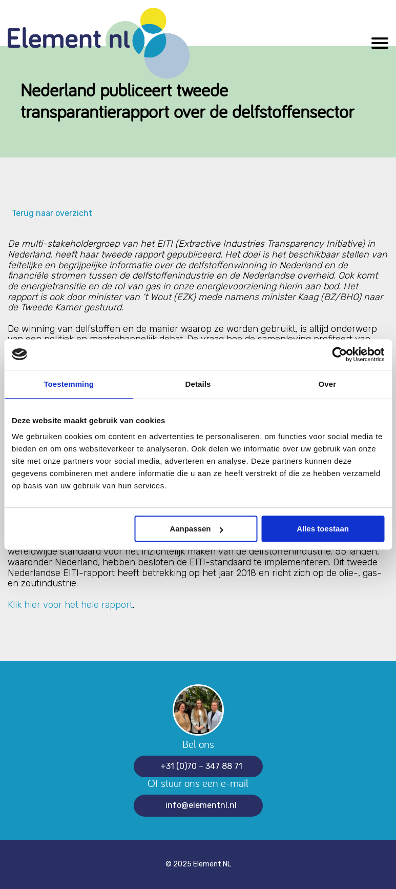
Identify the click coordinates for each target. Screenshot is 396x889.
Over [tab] (328, 384)
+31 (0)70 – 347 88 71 (201, 766)
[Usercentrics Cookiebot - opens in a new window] (339, 354)
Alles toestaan (323, 528)
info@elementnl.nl (201, 805)
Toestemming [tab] (69, 384)
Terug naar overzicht (50, 213)
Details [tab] (198, 384)
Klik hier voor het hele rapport (70, 604)
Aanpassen (196, 528)
